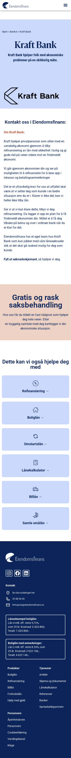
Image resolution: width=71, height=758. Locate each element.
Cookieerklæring (17, 732)
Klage (11, 745)
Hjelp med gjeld (16, 700)
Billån (11, 687)
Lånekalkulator (48, 687)
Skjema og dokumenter (52, 681)
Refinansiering (16, 681)
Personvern (14, 726)
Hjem (5, 31)
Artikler (43, 674)
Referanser (45, 693)
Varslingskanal (16, 738)
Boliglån (12, 674)
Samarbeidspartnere (51, 706)
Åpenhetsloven (16, 719)
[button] (65, 5)
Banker (13, 31)
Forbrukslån (15, 693)
